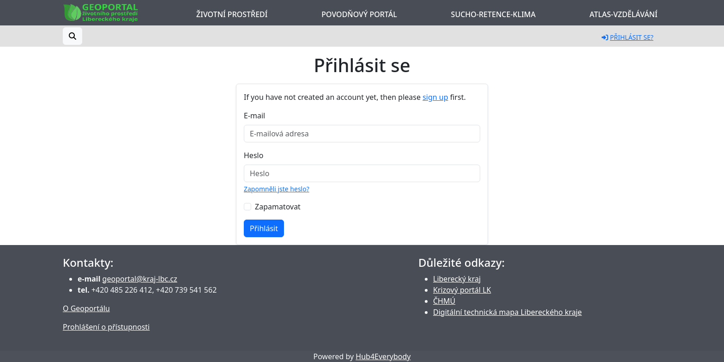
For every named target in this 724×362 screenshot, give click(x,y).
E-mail (254, 115)
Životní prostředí (231, 14)
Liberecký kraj (457, 279)
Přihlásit (264, 228)
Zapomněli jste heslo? (276, 188)
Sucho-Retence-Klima (493, 14)
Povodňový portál (359, 14)
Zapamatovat (278, 207)
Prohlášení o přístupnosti (106, 327)
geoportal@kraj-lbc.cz (140, 279)
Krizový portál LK (462, 290)
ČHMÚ (444, 301)
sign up (435, 97)
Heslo (253, 155)
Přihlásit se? (627, 37)
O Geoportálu (86, 308)
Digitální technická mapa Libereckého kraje (507, 312)
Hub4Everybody (383, 356)
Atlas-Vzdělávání (624, 14)
